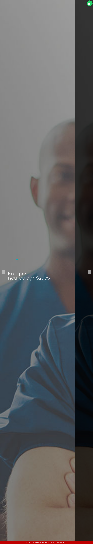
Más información (65, 542)
